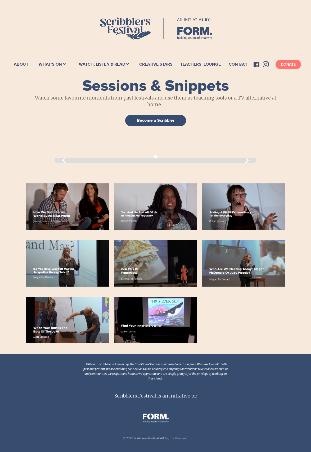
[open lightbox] (67, 206)
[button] (52, 64)
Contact (238, 64)
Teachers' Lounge (200, 64)
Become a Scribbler (155, 120)
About (21, 64)
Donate (288, 64)
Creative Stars (156, 64)
